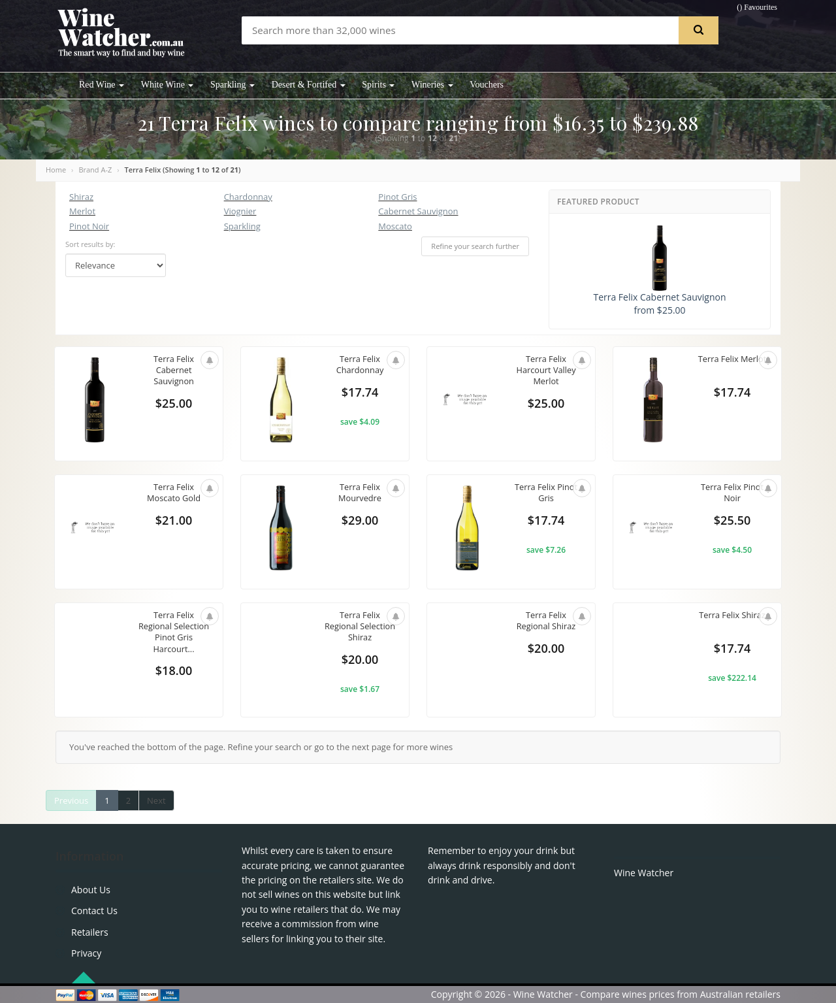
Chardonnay (248, 197)
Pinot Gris (397, 197)
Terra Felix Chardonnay (360, 364)
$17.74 (360, 393)
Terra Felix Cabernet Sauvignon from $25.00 (659, 270)
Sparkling (232, 85)
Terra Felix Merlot (732, 359)
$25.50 (732, 521)
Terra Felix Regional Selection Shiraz (360, 626)
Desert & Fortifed (309, 85)
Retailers (89, 932)
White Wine (167, 85)
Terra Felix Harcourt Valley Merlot (546, 370)
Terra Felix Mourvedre (359, 492)
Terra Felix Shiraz (731, 615)
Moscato (395, 226)
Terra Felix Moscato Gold (173, 492)
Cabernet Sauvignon (418, 211)
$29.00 (360, 521)
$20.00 (360, 660)
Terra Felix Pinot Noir (732, 492)
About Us (90, 889)
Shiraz (81, 197)
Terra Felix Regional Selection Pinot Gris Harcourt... (174, 632)
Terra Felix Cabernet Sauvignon (173, 370)
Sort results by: (90, 244)
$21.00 (173, 521)
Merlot (82, 211)
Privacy (86, 953)
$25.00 (173, 404)
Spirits (378, 85)
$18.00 (173, 671)
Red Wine (101, 85)
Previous (71, 800)
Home (56, 169)
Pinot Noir (89, 226)
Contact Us (94, 910)
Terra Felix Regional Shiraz (546, 621)
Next (156, 800)
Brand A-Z (95, 169)
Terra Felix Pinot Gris (546, 492)
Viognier (240, 211)
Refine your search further (475, 246)
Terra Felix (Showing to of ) (183, 169)
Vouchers (487, 85)
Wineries (432, 85)
